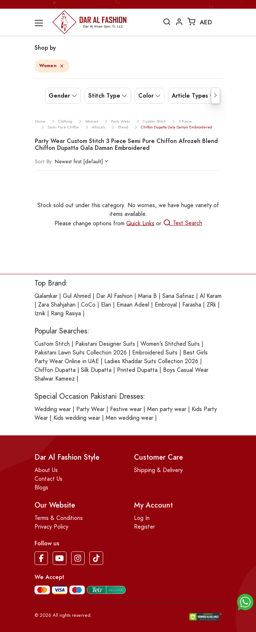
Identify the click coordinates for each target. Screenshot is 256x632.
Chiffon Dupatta (55, 370)
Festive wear (126, 409)
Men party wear (166, 409)
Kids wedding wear (76, 418)
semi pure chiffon (63, 127)
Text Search (182, 223)
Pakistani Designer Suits (105, 344)
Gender (59, 95)
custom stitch (154, 121)
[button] (245, 602)
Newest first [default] (69, 161)
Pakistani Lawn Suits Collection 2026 (80, 353)
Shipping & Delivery (158, 470)
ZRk (211, 305)
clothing (65, 121)
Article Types (190, 95)
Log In (142, 518)
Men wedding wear (129, 418)
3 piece (185, 121)
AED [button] (206, 22)
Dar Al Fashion (114, 296)
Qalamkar (45, 296)
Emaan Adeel (133, 305)
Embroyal (166, 305)
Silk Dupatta (96, 370)
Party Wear (90, 409)
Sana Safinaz (178, 296)
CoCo (88, 305)
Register (144, 527)
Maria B (147, 296)
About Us (46, 470)
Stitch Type (104, 95)
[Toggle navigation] (42, 23)
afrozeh (98, 127)
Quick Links (140, 223)
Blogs (41, 488)
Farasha (191, 305)
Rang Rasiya (66, 313)
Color (146, 95)
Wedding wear (52, 409)
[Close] (61, 66)
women (91, 121)
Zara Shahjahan (57, 305)
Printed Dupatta (137, 370)
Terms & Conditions (58, 518)
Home (40, 121)
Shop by (45, 48)
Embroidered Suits (155, 353)
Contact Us (48, 479)
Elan (106, 305)
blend (123, 127)
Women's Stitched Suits (170, 344)
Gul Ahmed (77, 296)
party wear (120, 121)
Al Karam (211, 296)
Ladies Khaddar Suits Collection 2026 (151, 361)
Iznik (39, 313)
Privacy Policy (51, 527)
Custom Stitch (52, 344)
